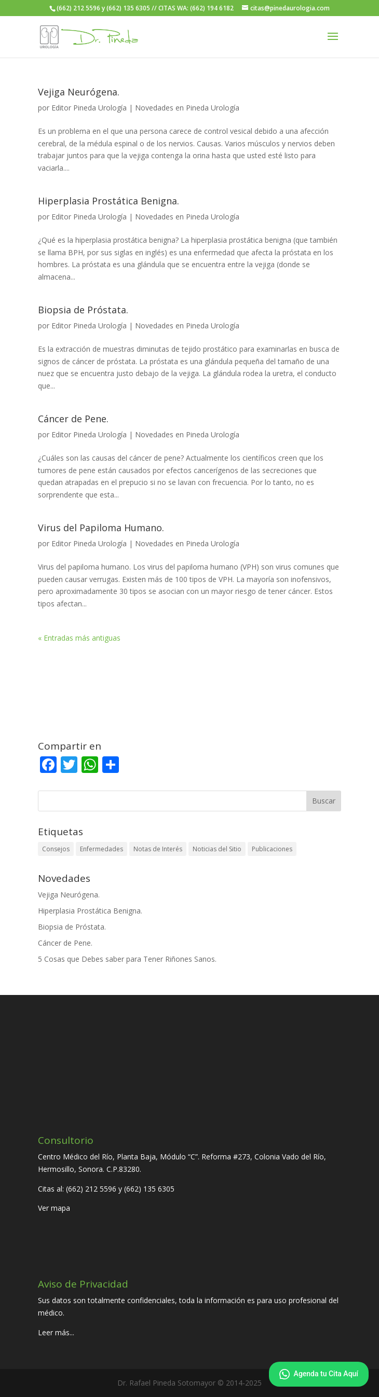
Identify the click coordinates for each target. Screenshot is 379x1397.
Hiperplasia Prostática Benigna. (108, 201)
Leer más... (56, 1332)
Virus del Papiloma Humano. (101, 527)
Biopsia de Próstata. (83, 309)
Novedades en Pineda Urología (187, 108)
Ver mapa (54, 1208)
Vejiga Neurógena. (78, 92)
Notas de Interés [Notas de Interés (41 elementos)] (157, 849)
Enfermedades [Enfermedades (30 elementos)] (101, 849)
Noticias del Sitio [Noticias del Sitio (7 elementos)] (217, 849)
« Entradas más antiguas (79, 638)
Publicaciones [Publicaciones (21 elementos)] (272, 849)
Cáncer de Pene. (73, 418)
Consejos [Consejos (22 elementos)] (56, 849)
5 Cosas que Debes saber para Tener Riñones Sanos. (127, 959)
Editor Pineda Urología (89, 108)
